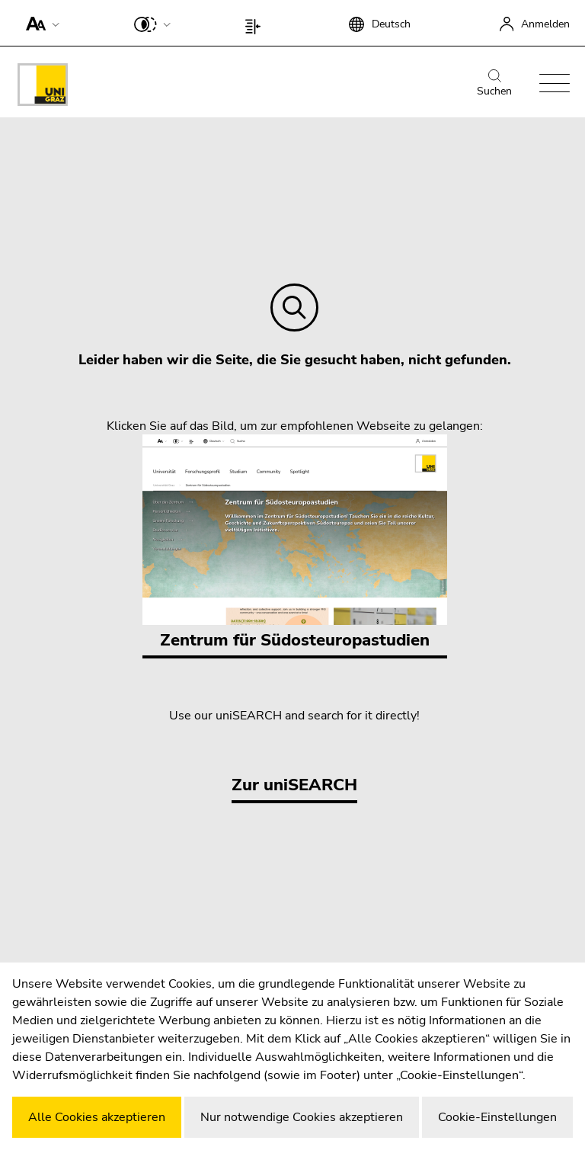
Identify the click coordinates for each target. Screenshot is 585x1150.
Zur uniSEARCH (294, 785)
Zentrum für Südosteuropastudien (294, 543)
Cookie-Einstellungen (497, 1117)
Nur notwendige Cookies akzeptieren (301, 1117)
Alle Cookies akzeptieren (96, 1117)
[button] (39, 23)
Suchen (494, 83)
